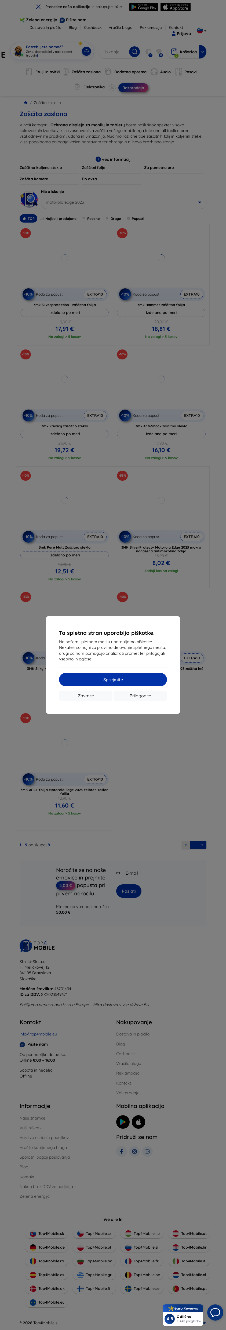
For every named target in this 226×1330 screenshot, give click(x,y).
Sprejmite (113, 679)
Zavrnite (86, 695)
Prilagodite (140, 695)
